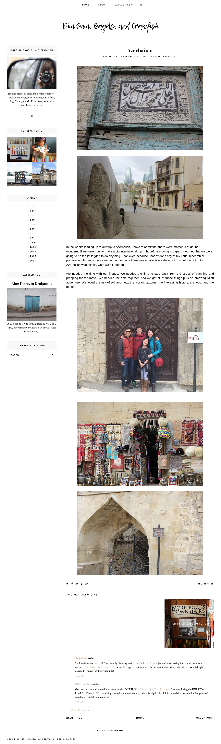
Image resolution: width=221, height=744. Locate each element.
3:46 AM (79, 676)
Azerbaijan (131, 56)
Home (85, 5)
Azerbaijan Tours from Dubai (100, 667)
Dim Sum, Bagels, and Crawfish (36, 739)
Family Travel (151, 56)
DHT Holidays (83, 684)
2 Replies (207, 584)
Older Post (205, 717)
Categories (122, 5)
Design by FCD (65, 739)
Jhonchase (81, 658)
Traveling (170, 56)
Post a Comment (80, 710)
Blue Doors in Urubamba (31, 283)
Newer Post (75, 717)
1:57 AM (79, 702)
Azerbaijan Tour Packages (156, 689)
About (102, 5)
